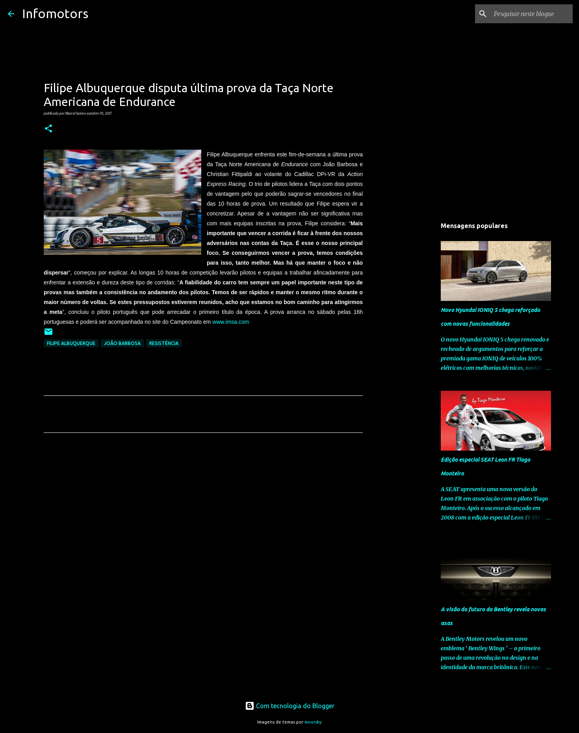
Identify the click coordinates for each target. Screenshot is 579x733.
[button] (48, 129)
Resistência (163, 343)
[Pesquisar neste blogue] (531, 13)
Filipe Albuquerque (71, 343)
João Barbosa (122, 343)
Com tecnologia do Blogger (289, 705)
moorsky (313, 722)
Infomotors (55, 13)
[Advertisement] (203, 512)
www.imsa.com (230, 322)
